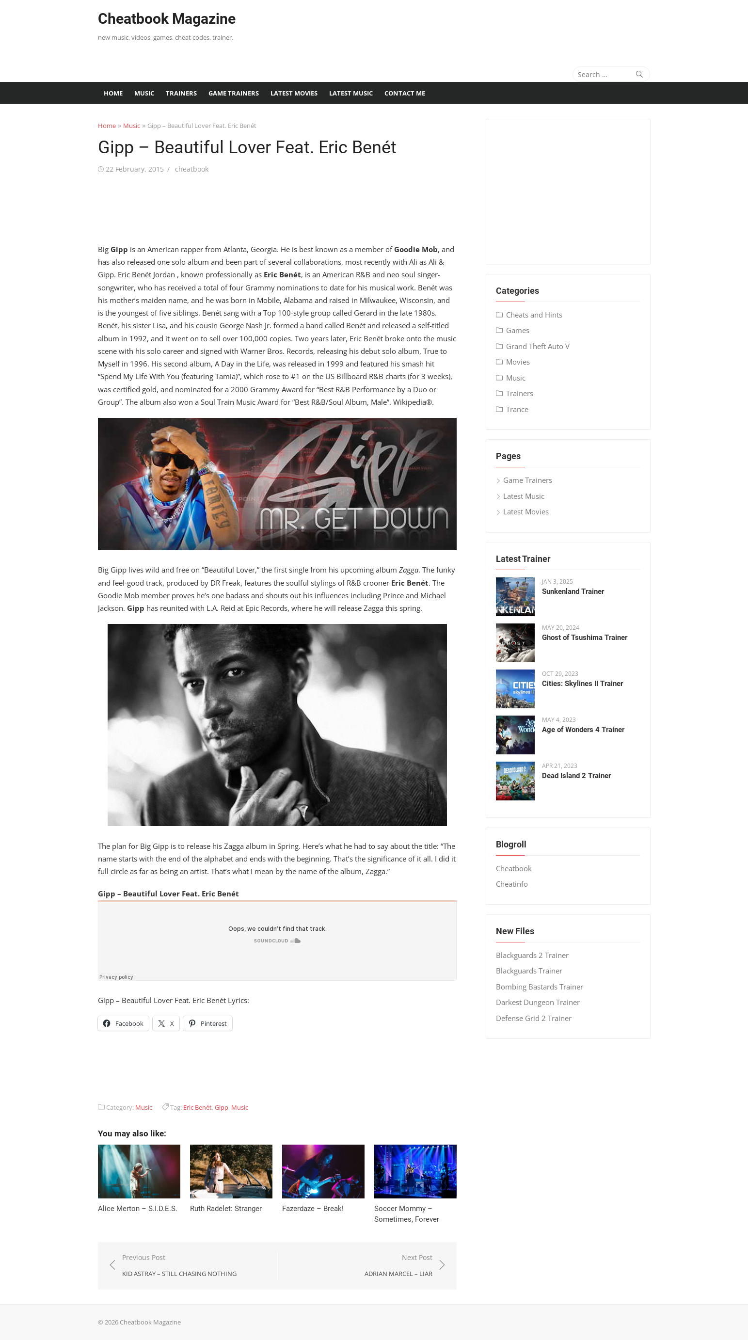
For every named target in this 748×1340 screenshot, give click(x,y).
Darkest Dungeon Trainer (538, 1002)
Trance (517, 409)
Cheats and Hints (534, 314)
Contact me (404, 93)
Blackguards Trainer (529, 970)
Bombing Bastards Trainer (539, 986)
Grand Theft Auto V (538, 346)
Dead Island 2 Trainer (576, 775)
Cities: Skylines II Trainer (582, 683)
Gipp (221, 1107)
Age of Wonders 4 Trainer (583, 729)
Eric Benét (197, 1107)
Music (144, 93)
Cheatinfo (512, 884)
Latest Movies (294, 93)
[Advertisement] (473, 26)
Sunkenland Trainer (573, 591)
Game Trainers (233, 93)
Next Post (398, 1266)
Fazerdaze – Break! (313, 1208)
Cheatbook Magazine (167, 18)
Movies (518, 362)
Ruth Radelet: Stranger (226, 1208)
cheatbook (191, 169)
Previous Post (179, 1266)
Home (113, 93)
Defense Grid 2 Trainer (534, 1018)
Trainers (181, 93)
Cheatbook (514, 868)
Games (517, 330)
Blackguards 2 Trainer (532, 955)
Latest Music (351, 93)
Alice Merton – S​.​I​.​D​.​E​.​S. (137, 1208)
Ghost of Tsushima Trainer (584, 637)
